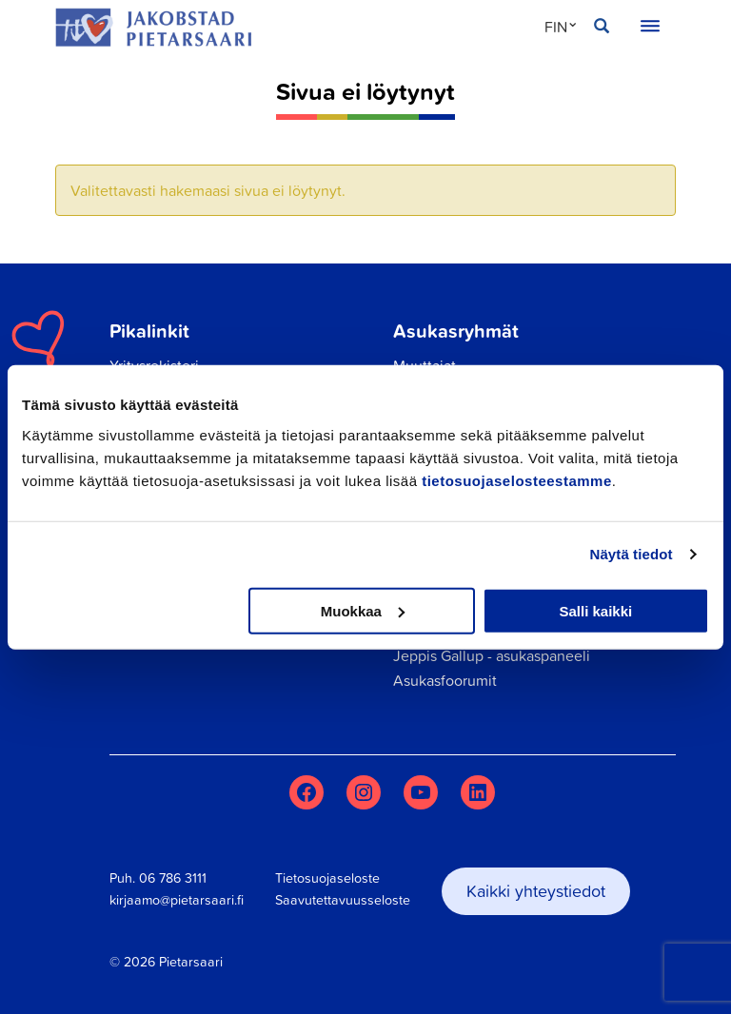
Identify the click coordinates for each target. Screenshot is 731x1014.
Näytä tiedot (631, 554)
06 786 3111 (173, 877)
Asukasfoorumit (445, 680)
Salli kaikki (596, 610)
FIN (555, 26)
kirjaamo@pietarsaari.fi (176, 899)
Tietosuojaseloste (327, 877)
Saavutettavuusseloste (342, 899)
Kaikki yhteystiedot (535, 891)
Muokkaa (363, 610)
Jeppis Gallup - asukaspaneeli (491, 655)
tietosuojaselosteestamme (517, 480)
